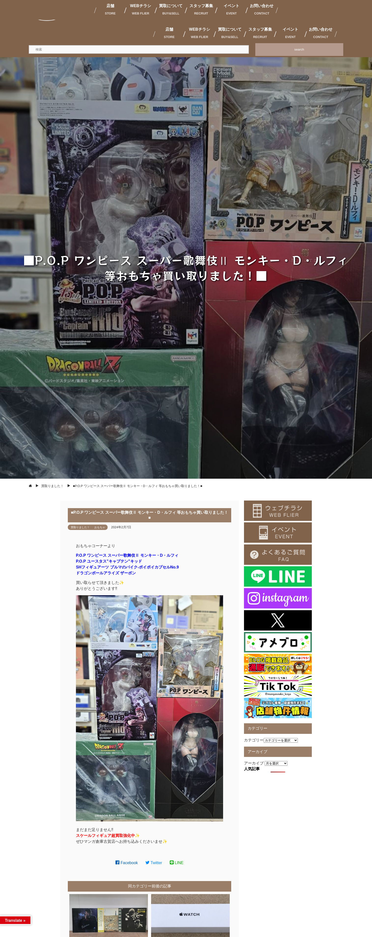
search (299, 49)
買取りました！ (80, 527)
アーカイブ (254, 763)
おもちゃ (99, 527)
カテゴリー (254, 740)
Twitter (153, 863)
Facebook (126, 863)
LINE (177, 863)
